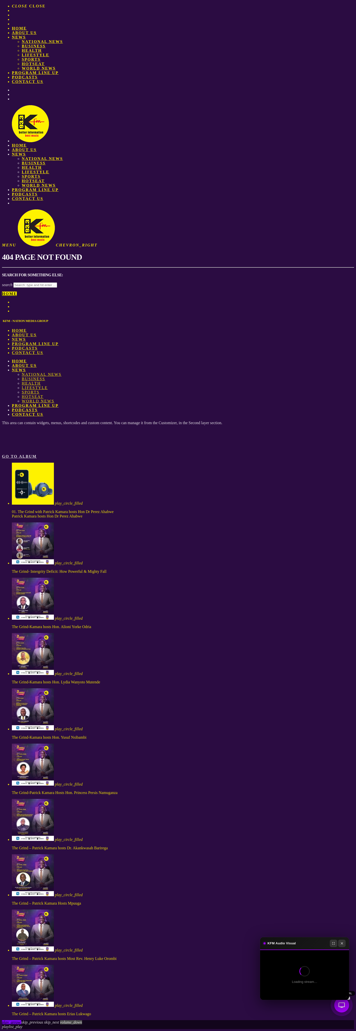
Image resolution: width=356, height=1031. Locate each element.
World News (39, 68)
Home (19, 28)
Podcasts (25, 77)
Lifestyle (35, 55)
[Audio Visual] (341, 1005)
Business (34, 46)
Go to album (19, 456)
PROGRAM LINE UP (35, 73)
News (19, 37)
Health (32, 50)
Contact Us (27, 81)
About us (24, 33)
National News (42, 42)
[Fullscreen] (333, 943)
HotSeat (33, 64)
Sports (31, 59)
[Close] (342, 943)
